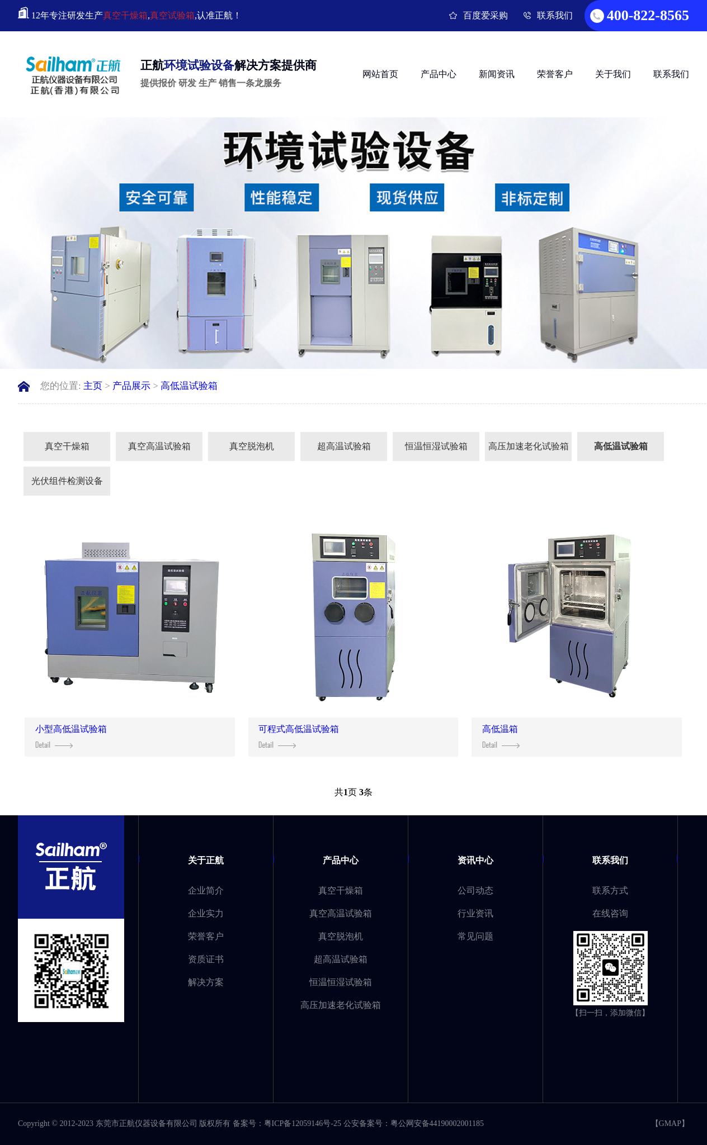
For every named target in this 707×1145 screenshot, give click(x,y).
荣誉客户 (555, 74)
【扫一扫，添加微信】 (610, 1013)
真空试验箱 (172, 15)
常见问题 (475, 936)
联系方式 (610, 890)
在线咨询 (610, 913)
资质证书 (206, 959)
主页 (92, 386)
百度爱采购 (485, 15)
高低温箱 (501, 736)
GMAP (670, 1123)
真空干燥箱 (125, 15)
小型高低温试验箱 (71, 736)
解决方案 (206, 982)
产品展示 (131, 386)
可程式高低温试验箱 (298, 736)
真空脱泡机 (251, 446)
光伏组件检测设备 (67, 481)
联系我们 (555, 15)
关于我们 (613, 74)
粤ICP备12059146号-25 (302, 1123)
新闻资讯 (497, 74)
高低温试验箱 (189, 386)
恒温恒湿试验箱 (436, 446)
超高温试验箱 (344, 446)
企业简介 (206, 890)
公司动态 (475, 890)
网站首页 (380, 74)
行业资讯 (475, 913)
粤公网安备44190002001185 (437, 1123)
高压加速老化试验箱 (528, 446)
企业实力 (206, 913)
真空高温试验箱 (159, 446)
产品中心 (438, 74)
